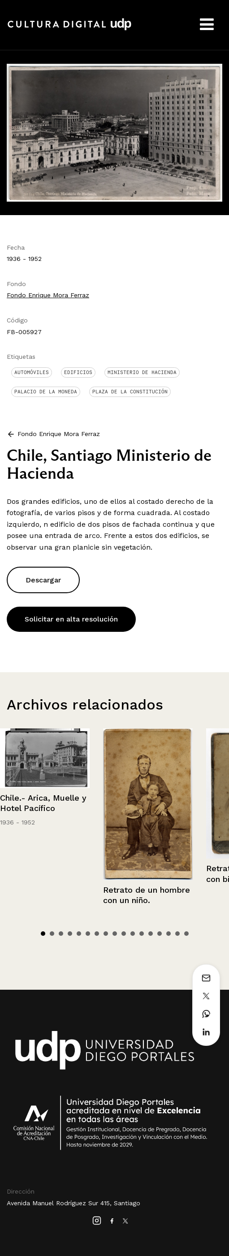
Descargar (43, 580)
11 (132, 933)
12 (141, 933)
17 (186, 933)
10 (123, 933)
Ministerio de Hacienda (142, 372)
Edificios (78, 372)
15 (168, 933)
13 (150, 933)
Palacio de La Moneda (45, 391)
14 (159, 933)
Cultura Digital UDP (69, 29)
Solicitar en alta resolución (71, 619)
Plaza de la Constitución (130, 391)
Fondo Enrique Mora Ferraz (48, 295)
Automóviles (31, 372)
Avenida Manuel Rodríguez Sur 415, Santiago (73, 1203)
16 (177, 933)
